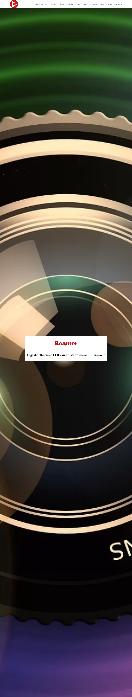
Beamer (53, 4)
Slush (85, 4)
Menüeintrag (118, 4)
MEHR (102, 4)
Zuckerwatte (93, 4)
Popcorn (78, 4)
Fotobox (61, 4)
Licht (46, 4)
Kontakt (109, 4)
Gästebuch (69, 4)
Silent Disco (39, 4)
